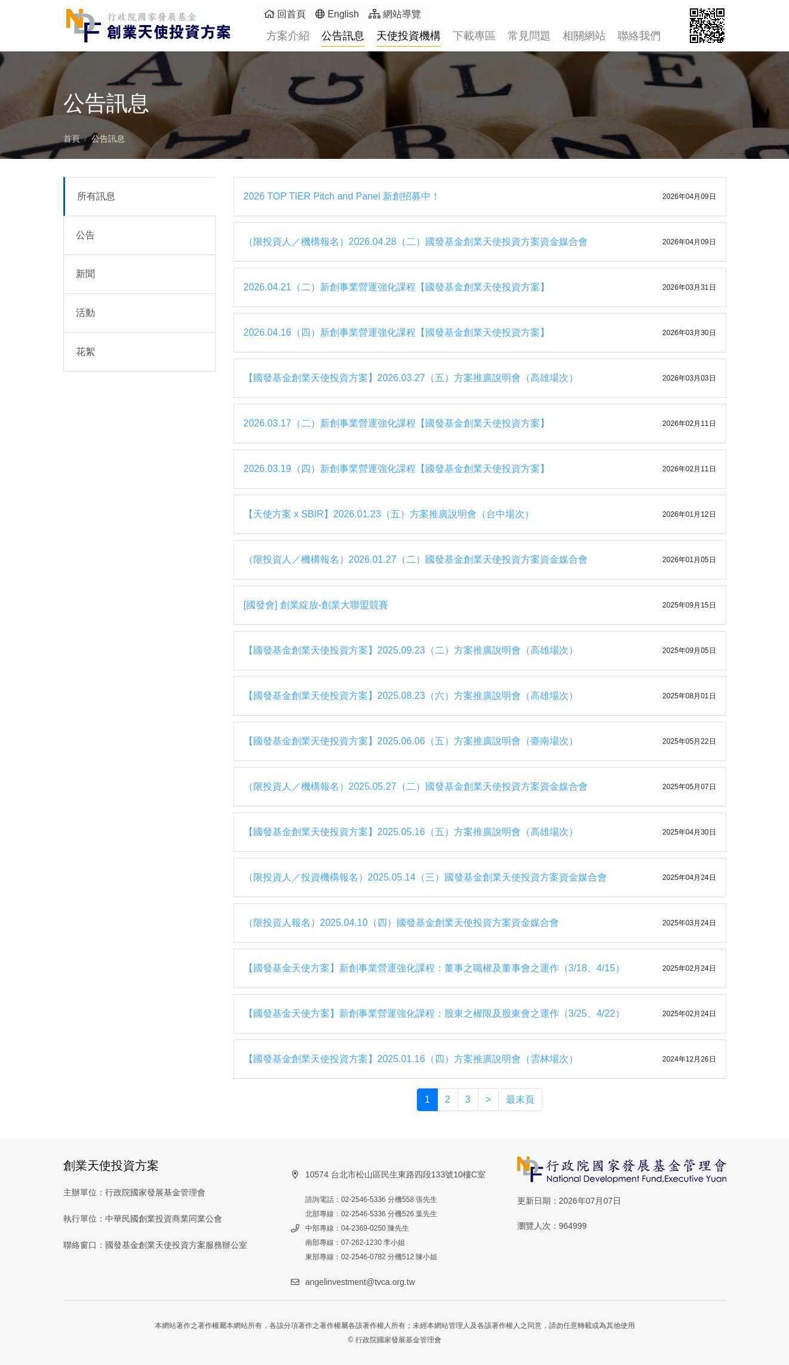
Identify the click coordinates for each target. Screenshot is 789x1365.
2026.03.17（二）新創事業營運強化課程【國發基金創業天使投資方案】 (396, 423)
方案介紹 (287, 36)
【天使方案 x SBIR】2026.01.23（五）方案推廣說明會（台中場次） (389, 514)
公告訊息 (342, 36)
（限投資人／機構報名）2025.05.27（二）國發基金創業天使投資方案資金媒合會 (416, 786)
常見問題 (529, 36)
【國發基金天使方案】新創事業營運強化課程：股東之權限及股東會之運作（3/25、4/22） (434, 1013)
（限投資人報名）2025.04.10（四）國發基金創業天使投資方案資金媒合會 (401, 923)
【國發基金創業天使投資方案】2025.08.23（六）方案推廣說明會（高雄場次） (411, 696)
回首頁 (285, 14)
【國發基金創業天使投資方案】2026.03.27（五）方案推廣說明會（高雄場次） (411, 378)
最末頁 (520, 1099)
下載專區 (474, 36)
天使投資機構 (408, 36)
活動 (85, 313)
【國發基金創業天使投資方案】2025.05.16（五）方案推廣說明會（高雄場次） (411, 832)
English (337, 14)
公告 (85, 235)
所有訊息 (96, 196)
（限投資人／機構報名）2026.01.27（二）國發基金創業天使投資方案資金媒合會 (416, 559)
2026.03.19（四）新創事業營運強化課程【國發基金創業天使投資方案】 (396, 469)
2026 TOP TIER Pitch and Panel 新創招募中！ (342, 196)
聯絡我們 (639, 36)
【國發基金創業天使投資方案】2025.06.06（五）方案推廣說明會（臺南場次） (411, 741)
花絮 (85, 351)
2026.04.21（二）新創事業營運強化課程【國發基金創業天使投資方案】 (396, 287)
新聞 (85, 274)
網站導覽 (395, 14)
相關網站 (584, 36)
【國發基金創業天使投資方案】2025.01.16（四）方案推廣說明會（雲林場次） (411, 1059)
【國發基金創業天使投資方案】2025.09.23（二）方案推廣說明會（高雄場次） (411, 650)
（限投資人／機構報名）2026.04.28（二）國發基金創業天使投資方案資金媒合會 (416, 242)
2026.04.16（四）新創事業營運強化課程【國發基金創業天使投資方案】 (396, 332)
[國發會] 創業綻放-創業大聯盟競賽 (316, 605)
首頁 (71, 138)
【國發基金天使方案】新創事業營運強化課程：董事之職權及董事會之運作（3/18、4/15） (434, 968)
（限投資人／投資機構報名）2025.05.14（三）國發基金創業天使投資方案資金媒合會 (425, 877)
